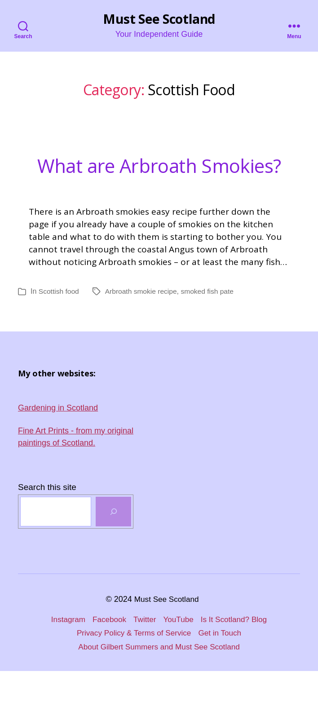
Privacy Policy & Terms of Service (133, 663)
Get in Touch (223, 663)
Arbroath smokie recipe (143, 322)
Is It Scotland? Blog (237, 650)
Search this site (47, 518)
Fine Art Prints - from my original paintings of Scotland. (75, 467)
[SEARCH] (113, 542)
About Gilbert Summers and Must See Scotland (159, 677)
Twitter (144, 650)
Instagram (64, 650)
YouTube (179, 650)
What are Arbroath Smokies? (159, 179)
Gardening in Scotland (58, 438)
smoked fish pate (211, 322)
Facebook (107, 650)
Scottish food (59, 322)
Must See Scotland (158, 19)
